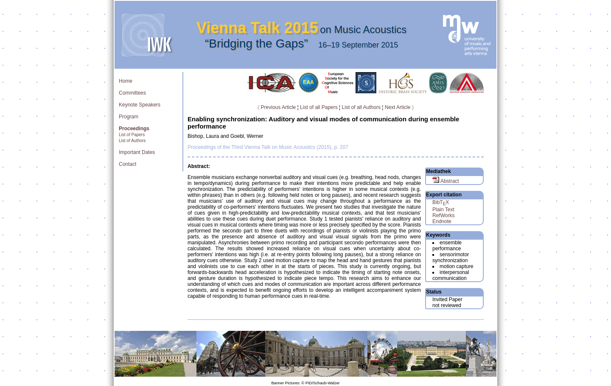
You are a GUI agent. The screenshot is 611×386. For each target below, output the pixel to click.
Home (125, 81)
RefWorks (443, 215)
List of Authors (132, 140)
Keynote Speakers (139, 105)
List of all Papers (319, 107)
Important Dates (137, 152)
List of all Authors (361, 107)
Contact (127, 164)
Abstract (445, 181)
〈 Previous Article (277, 107)
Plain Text (443, 210)
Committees (132, 93)
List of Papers (132, 134)
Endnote (441, 221)
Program (128, 117)
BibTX (440, 202)
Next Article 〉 (399, 107)
